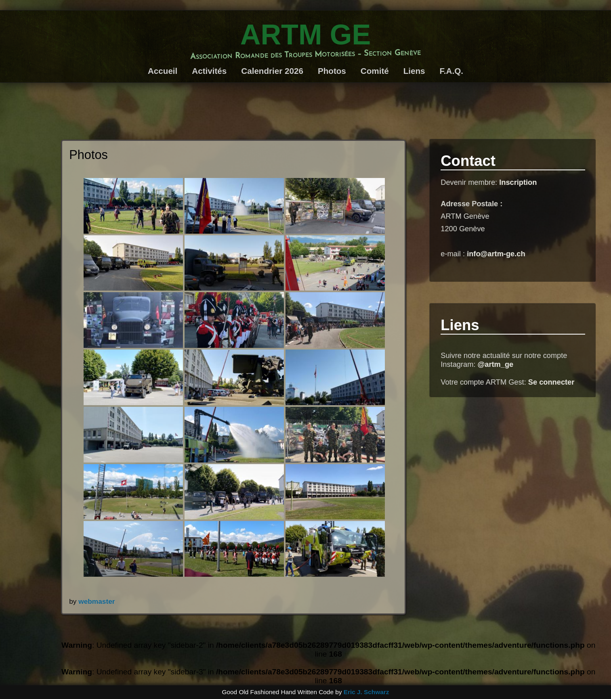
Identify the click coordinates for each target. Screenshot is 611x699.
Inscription (518, 182)
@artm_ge (495, 364)
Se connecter (551, 382)
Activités (209, 70)
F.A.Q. (451, 70)
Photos (332, 70)
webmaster (96, 601)
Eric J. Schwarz (366, 692)
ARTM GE (305, 34)
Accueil (162, 70)
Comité (375, 70)
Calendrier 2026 (272, 70)
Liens (414, 70)
